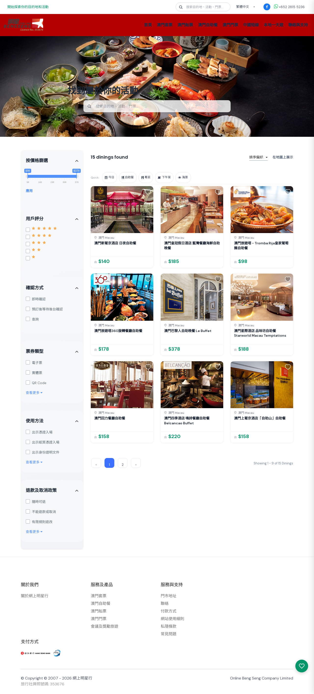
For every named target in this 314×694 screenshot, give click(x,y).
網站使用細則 (172, 619)
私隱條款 (168, 627)
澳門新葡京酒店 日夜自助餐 (115, 244)
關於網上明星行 (34, 596)
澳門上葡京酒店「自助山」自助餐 (260, 419)
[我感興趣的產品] (301, 666)
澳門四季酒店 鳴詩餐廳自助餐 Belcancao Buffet (186, 421)
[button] (148, 192)
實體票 (34, 373)
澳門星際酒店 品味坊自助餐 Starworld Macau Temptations (260, 334)
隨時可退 (36, 502)
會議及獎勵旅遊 (104, 627)
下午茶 (170, 178)
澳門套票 (164, 25)
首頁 (148, 25)
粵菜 (150, 178)
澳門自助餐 (208, 25)
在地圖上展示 (283, 158)
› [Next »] (135, 465)
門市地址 (168, 596)
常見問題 (168, 634)
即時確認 (36, 299)
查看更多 (34, 393)
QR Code (36, 383)
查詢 (32, 320)
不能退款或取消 (41, 512)
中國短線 (251, 25)
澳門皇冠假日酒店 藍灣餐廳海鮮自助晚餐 (192, 246)
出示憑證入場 (39, 432)
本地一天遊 (273, 25)
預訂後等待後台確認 (44, 309)
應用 (29, 191)
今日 (110, 178)
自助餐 (130, 178)
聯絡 (165, 604)
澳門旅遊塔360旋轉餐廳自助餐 (118, 331)
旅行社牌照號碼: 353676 (42, 684)
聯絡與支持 (298, 25)
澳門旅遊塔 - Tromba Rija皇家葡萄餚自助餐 (261, 246)
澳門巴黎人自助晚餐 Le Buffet (187, 331)
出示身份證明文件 (42, 453)
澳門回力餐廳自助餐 (109, 419)
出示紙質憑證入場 (42, 443)
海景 (191, 178)
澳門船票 (185, 25)
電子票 (34, 363)
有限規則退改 (39, 522)
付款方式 (168, 611)
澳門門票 (230, 25)
